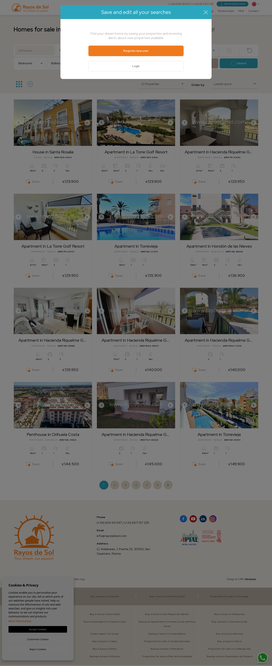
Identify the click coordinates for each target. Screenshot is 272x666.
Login (136, 66)
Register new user (135, 51)
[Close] (206, 12)
